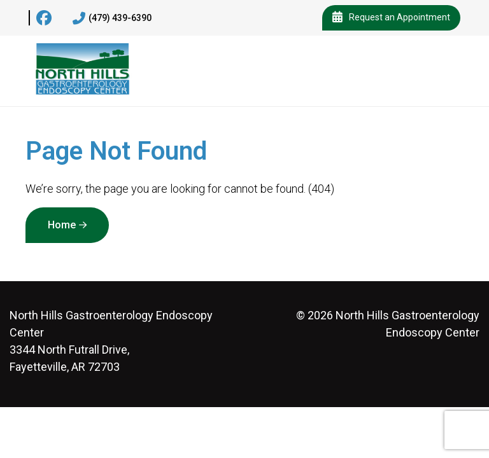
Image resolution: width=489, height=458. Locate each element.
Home (62, 225)
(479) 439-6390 (112, 18)
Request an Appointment (391, 17)
